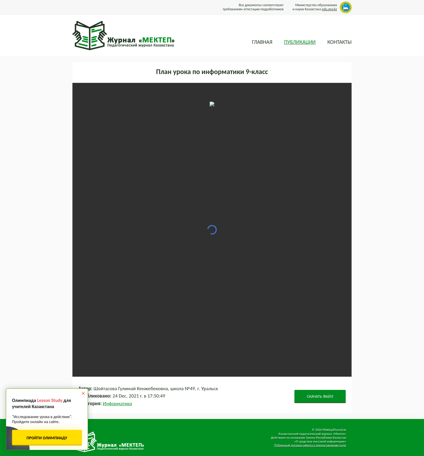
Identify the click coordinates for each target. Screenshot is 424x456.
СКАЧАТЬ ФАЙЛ (320, 396)
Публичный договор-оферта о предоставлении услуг (310, 445)
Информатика (117, 403)
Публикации (300, 42)
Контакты (339, 42)
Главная (262, 42)
